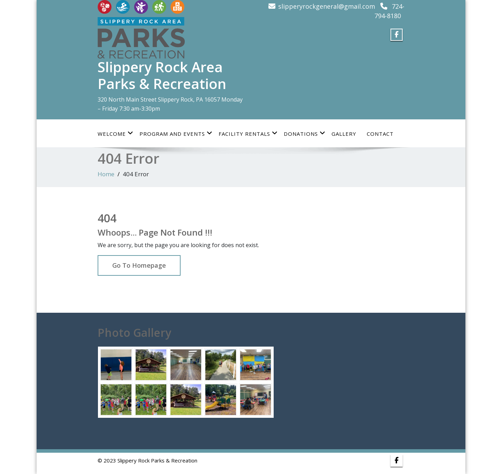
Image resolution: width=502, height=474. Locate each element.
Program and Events (176, 133)
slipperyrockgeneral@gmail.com (326, 6)
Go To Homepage (139, 265)
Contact (380, 133)
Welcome (116, 133)
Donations (305, 133)
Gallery (344, 133)
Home (106, 174)
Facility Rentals (248, 133)
